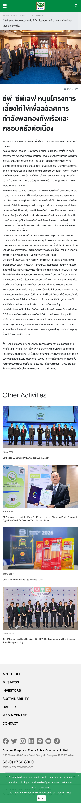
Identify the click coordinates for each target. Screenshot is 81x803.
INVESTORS (12, 690)
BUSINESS (11, 682)
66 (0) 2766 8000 (18, 762)
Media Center (18, 16)
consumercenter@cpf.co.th (18, 767)
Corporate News (35, 16)
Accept (41, 798)
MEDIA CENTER (15, 715)
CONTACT (10, 723)
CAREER (9, 707)
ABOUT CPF (12, 674)
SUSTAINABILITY (16, 699)
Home (6, 16)
